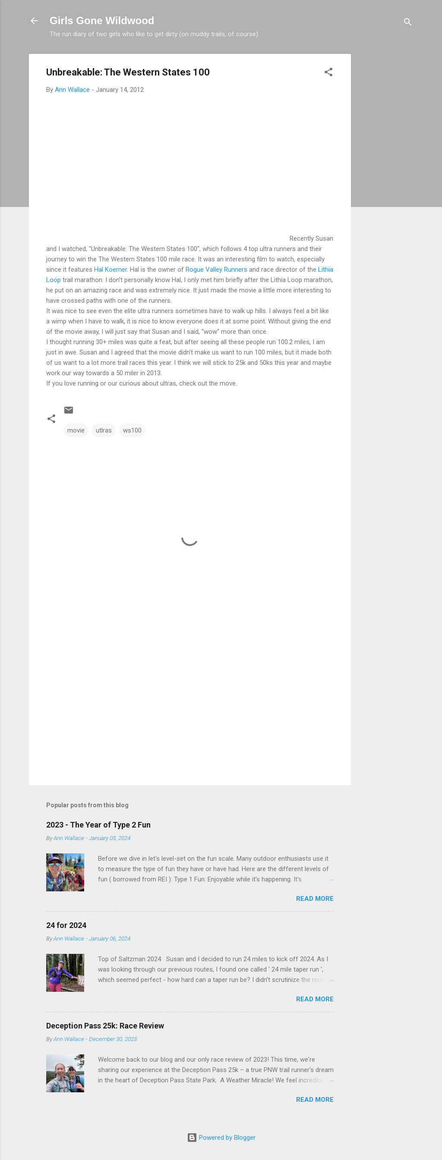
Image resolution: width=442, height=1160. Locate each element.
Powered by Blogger (221, 1137)
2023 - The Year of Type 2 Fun (98, 824)
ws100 (132, 430)
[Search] (408, 23)
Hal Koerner (110, 269)
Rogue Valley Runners (216, 269)
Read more (315, 899)
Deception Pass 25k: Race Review (105, 1025)
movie (76, 430)
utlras (104, 430)
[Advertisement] (385, 183)
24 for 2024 (66, 925)
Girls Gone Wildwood (102, 20)
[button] (328, 73)
